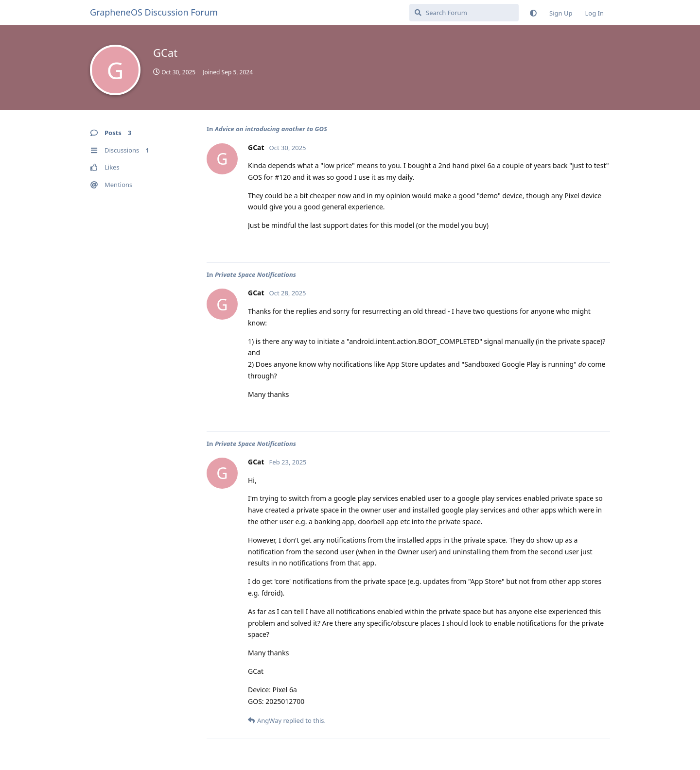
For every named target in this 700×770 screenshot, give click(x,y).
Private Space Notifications (255, 274)
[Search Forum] (464, 12)
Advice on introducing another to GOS (271, 128)
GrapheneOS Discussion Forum (154, 12)
